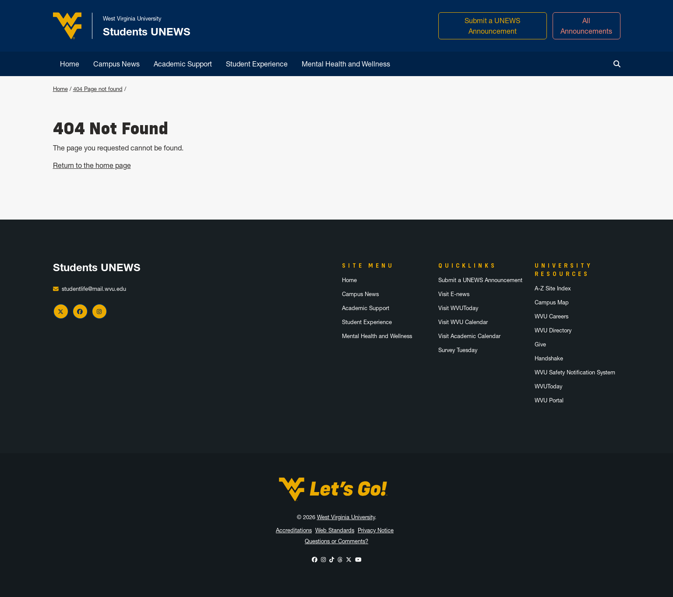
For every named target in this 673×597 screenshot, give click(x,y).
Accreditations (294, 530)
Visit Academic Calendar (469, 336)
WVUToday (548, 386)
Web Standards (334, 530)
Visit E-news (453, 294)
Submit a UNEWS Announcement (492, 25)
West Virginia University (346, 517)
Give (540, 344)
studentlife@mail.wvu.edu (94, 289)
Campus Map (552, 302)
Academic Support (183, 63)
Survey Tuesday (457, 350)
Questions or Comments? (336, 541)
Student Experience (257, 63)
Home (69, 63)
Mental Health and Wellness (346, 63)
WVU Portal (549, 400)
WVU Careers (551, 316)
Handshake (549, 358)
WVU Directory (553, 330)
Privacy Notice (376, 530)
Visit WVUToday (458, 308)
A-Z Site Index (553, 288)
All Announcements (586, 25)
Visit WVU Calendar (463, 322)
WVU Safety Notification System (575, 372)
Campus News (116, 63)
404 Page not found (98, 89)
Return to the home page (92, 165)
